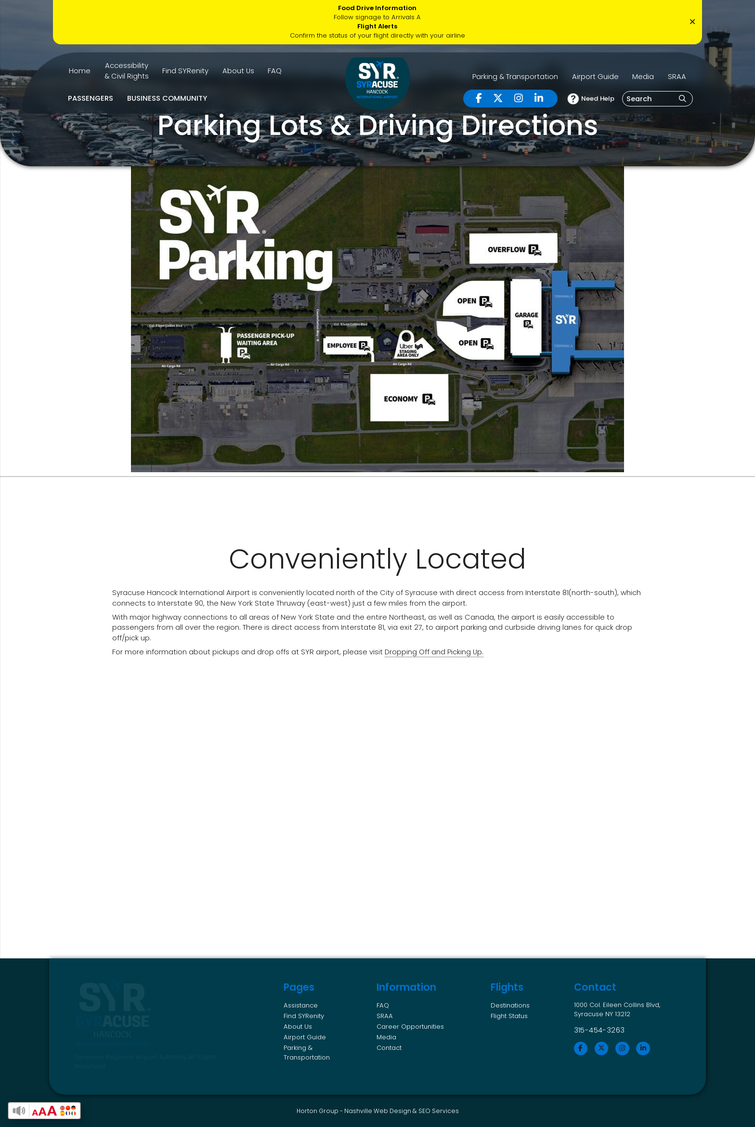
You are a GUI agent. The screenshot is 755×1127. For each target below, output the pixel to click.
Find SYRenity (185, 71)
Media (643, 76)
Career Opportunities (410, 1026)
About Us (238, 71)
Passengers (90, 98)
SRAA (677, 76)
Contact (389, 1047)
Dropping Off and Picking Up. (434, 652)
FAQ (275, 71)
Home (80, 71)
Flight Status (509, 1016)
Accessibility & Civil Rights (126, 70)
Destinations (510, 1005)
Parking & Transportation (515, 76)
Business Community (167, 98)
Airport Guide (595, 76)
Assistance (301, 1005)
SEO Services (438, 1111)
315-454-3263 (599, 1030)
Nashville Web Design (377, 1111)
